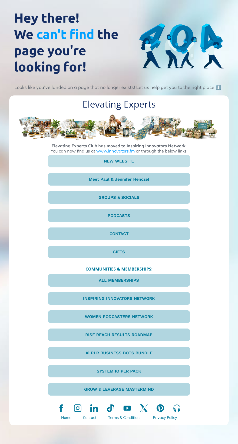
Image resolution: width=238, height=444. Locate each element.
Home (66, 417)
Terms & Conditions (124, 417)
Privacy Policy (165, 417)
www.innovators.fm (115, 151)
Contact (89, 417)
